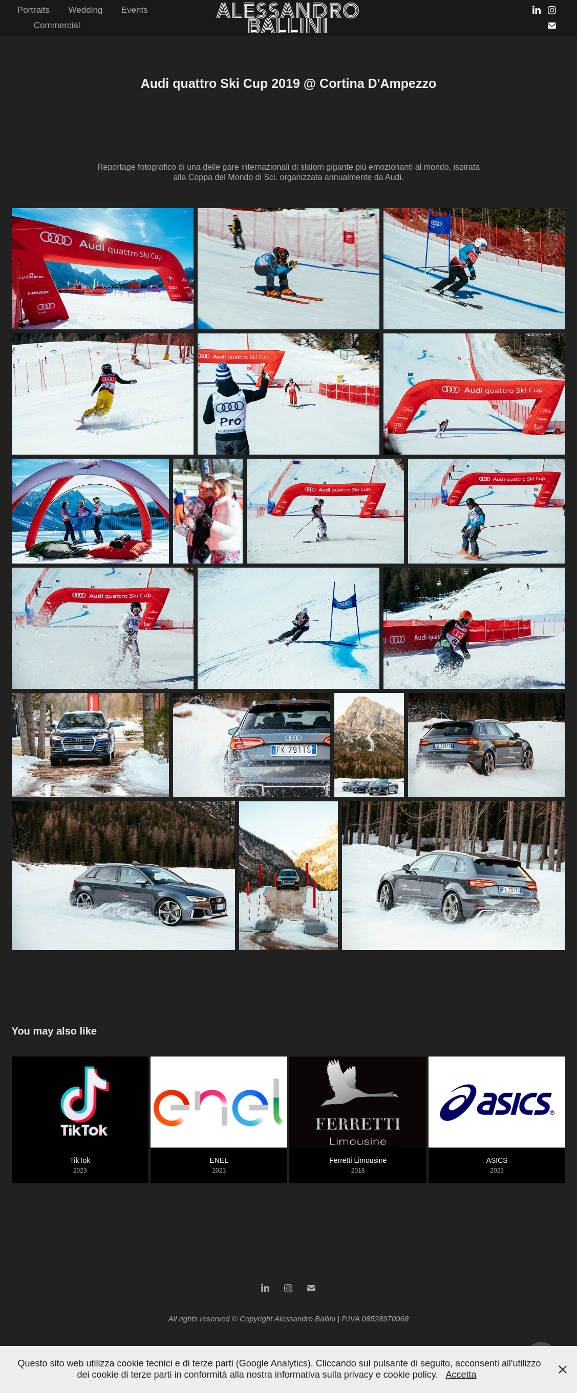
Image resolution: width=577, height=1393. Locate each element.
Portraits (33, 10)
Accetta (460, 1374)
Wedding (86, 10)
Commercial (57, 25)
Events (134, 10)
